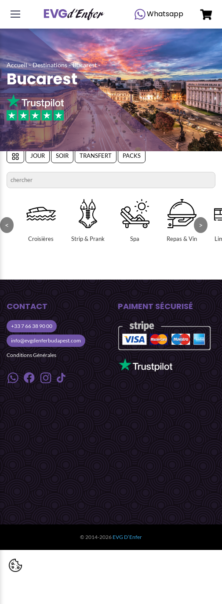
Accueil (17, 65)
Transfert (96, 155)
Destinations (50, 65)
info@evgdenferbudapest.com (46, 340)
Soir (62, 155)
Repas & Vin (182, 221)
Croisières (41, 221)
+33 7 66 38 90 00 (31, 326)
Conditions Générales (31, 355)
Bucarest (85, 65)
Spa (135, 221)
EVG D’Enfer (127, 537)
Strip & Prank (88, 221)
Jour (37, 155)
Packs (132, 155)
